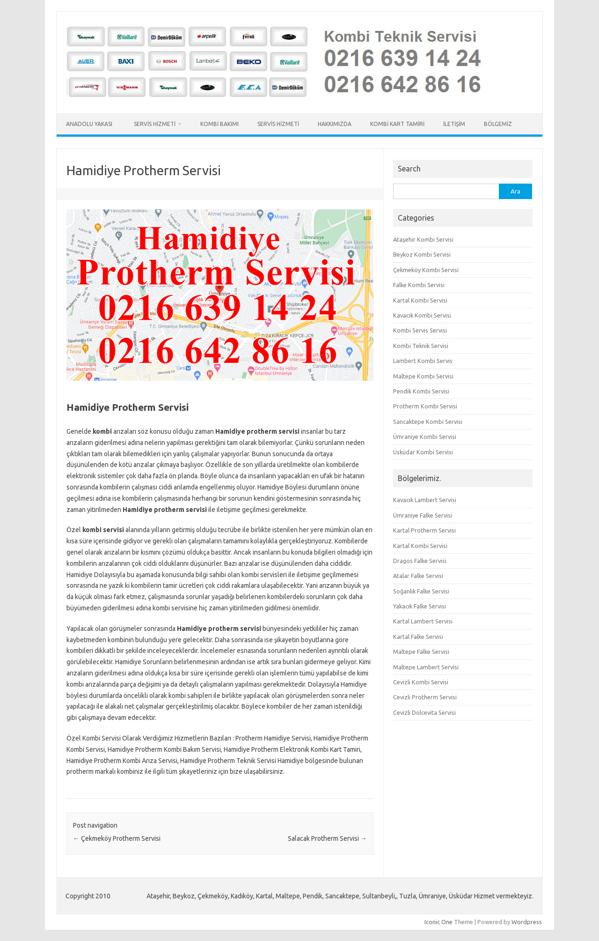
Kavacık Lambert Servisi (424, 499)
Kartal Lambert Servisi (423, 621)
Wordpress (526, 922)
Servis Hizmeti (154, 124)
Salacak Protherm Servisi (327, 838)
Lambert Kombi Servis (423, 360)
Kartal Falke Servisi (418, 636)
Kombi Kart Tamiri (397, 124)
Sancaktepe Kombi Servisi (427, 421)
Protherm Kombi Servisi (425, 406)
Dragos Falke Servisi (419, 560)
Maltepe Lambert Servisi (426, 667)
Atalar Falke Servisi (418, 575)
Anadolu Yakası (90, 124)
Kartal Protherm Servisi (424, 530)
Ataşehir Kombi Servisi (423, 239)
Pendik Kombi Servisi (421, 391)
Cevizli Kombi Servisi (420, 682)
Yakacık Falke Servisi (419, 606)
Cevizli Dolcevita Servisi (424, 712)
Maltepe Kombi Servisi (423, 376)
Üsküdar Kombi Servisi (423, 452)
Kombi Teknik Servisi (420, 345)
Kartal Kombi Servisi (420, 300)
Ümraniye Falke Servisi (422, 515)
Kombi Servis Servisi (420, 330)
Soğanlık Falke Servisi (421, 591)
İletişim (454, 124)
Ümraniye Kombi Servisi (424, 436)
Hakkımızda (334, 124)
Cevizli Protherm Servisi (425, 697)
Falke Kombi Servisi (419, 285)
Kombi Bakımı (219, 124)
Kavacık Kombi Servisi (422, 315)
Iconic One (438, 922)
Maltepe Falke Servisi (421, 651)
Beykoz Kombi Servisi (422, 254)
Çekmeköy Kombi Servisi (426, 270)
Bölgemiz (498, 124)
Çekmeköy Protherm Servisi (117, 838)
